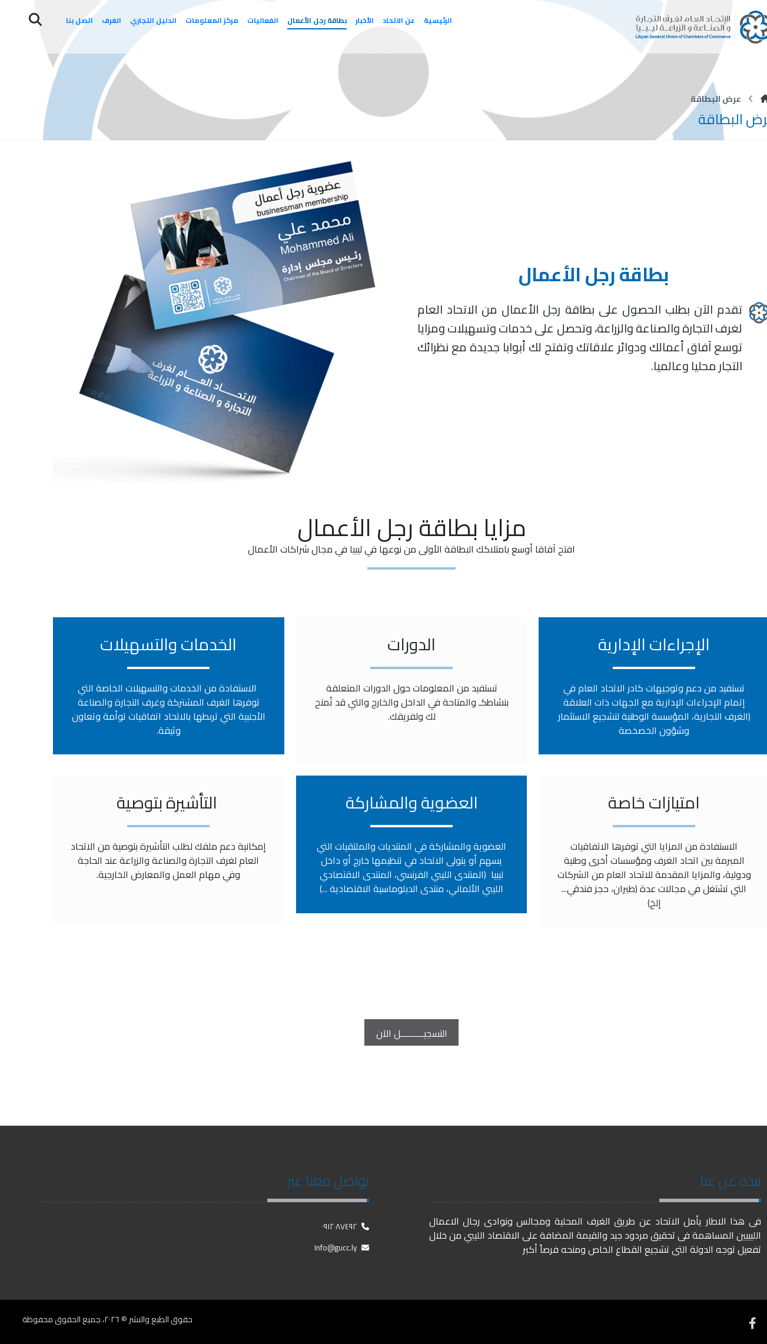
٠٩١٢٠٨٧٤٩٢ (345, 1226)
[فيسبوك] (752, 1320)
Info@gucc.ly (341, 1247)
